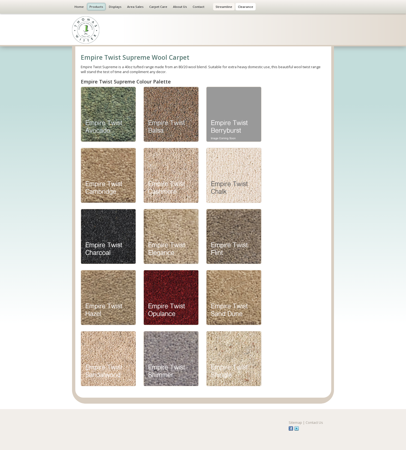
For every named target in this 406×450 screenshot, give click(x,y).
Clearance (245, 7)
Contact (198, 7)
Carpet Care (158, 7)
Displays (115, 7)
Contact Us (314, 422)
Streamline (224, 7)
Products (96, 7)
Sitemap (295, 422)
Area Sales (135, 7)
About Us (180, 7)
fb (291, 428)
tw (296, 428)
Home (79, 7)
